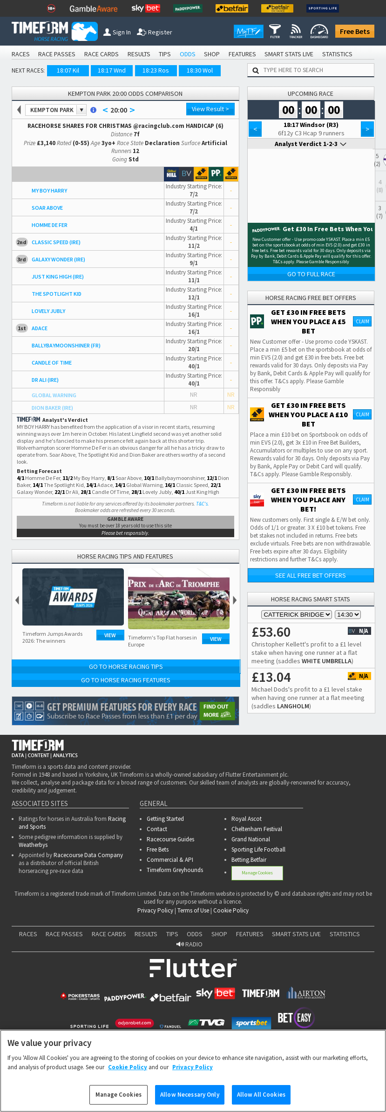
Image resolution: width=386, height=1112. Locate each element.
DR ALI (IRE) (45, 379)
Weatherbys (33, 845)
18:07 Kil (68, 70)
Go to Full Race (311, 274)
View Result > (210, 109)
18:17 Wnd (112, 70)
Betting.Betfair (248, 860)
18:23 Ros (155, 70)
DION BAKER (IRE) (52, 407)
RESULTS (139, 54)
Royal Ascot (246, 819)
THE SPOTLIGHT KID (56, 293)
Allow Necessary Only (189, 1095)
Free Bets (355, 31)
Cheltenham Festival (256, 829)
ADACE (39, 328)
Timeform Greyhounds (175, 870)
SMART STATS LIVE (288, 54)
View (110, 635)
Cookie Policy (231, 910)
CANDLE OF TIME (52, 362)
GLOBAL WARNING (54, 395)
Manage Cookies (257, 873)
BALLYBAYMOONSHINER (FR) (66, 345)
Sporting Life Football (258, 849)
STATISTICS (337, 54)
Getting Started (165, 819)
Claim (362, 321)
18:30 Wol (200, 70)
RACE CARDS (101, 54)
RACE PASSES (56, 54)
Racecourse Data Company (88, 855)
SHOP (212, 54)
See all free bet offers (310, 575)
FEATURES (242, 54)
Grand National (250, 839)
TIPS (165, 54)
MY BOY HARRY (49, 190)
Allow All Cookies (261, 1095)
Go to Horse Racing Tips (126, 666)
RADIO (189, 944)
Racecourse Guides (170, 839)
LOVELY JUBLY (48, 310)
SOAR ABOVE (47, 207)
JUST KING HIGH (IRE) (58, 276)
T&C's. (202, 503)
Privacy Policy (155, 910)
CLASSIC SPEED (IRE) (56, 242)
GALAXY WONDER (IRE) (58, 259)
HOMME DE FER (50, 224)
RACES (21, 54)
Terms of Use (193, 910)
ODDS (188, 54)
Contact (157, 829)
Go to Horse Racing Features (125, 680)
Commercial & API (170, 860)
